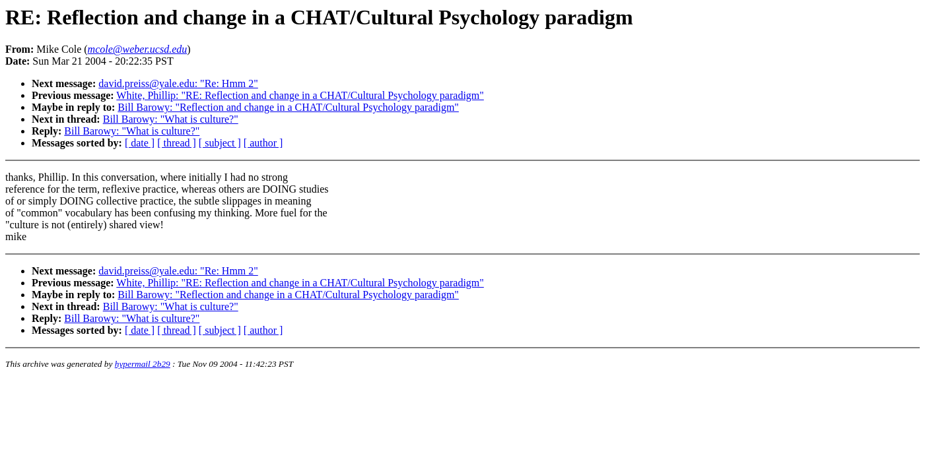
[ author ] (263, 142)
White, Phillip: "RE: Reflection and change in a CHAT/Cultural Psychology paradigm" (300, 95)
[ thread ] (176, 142)
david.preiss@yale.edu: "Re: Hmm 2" (178, 83)
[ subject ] (220, 142)
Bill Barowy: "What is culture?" (170, 119)
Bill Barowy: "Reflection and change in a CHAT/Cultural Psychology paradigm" (288, 107)
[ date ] (139, 142)
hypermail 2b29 (142, 364)
